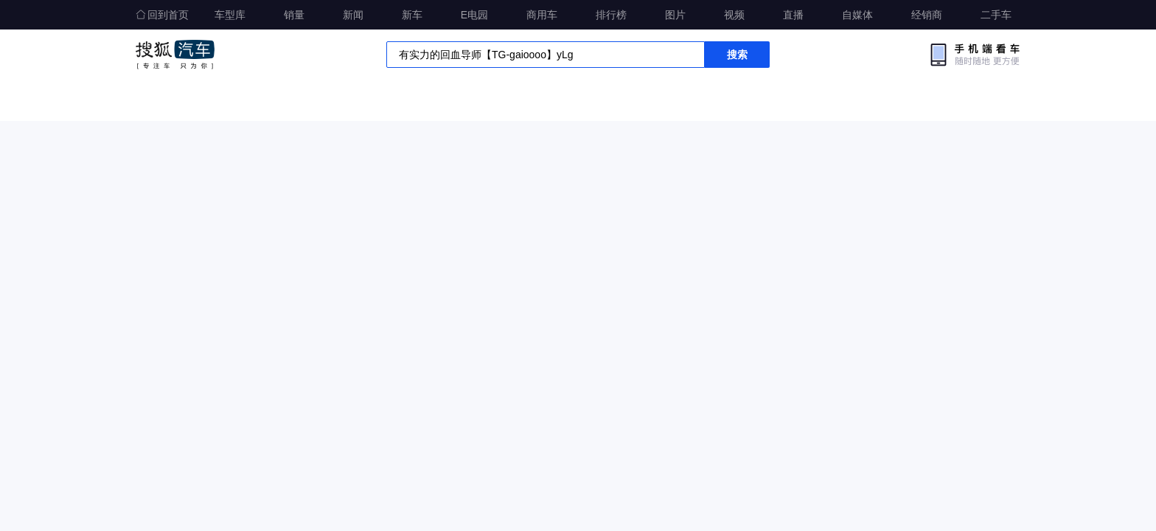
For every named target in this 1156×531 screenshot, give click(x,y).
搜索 (737, 54)
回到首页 (162, 14)
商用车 (541, 15)
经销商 (926, 15)
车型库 (230, 15)
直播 (793, 15)
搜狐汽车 (175, 54)
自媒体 (857, 15)
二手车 (996, 15)
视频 (734, 15)
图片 (675, 15)
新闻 (353, 15)
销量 (294, 15)
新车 (412, 15)
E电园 (474, 15)
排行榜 (611, 15)
